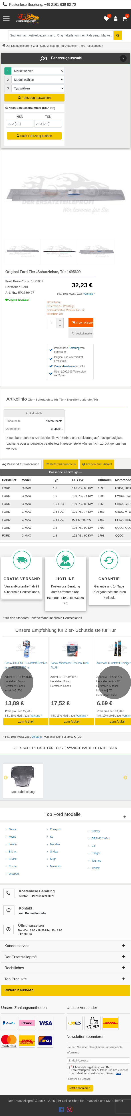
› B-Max (11, 851)
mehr (118, 1073)
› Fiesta (11, 829)
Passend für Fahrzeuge (20, 464)
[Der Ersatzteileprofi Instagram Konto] (68, 1110)
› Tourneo (95, 860)
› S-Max (52, 851)
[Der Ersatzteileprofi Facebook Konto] (62, 1110)
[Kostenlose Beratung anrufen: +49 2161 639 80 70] (3, 5)
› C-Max (11, 859)
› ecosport (12, 873)
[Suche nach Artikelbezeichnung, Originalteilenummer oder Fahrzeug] (65, 35)
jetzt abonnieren (80, 1088)
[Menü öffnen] (6, 18)
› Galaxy (94, 831)
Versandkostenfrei (64, 366)
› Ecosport (53, 829)
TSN (48, 116)
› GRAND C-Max (99, 838)
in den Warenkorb (82, 322)
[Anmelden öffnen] (114, 19)
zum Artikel (25, 721)
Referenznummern (61, 464)
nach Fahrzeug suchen (34, 136)
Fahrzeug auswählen (34, 97)
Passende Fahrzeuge (65, 472)
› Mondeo (53, 844)
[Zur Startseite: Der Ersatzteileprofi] (27, 19)
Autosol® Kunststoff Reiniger (112, 663)
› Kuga (51, 859)
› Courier (11, 866)
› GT (92, 845)
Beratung (74, 348)
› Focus (11, 836)
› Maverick (54, 866)
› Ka (50, 836)
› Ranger (94, 853)
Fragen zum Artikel (97, 464)
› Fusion (11, 844)
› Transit (94, 868)
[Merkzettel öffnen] (105, 19)
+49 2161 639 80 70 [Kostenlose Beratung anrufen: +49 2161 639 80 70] (60, 4)
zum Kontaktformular (32, 913)
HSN (20, 116)
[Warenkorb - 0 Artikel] (124, 19)
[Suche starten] (117, 35)
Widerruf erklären (18, 990)
